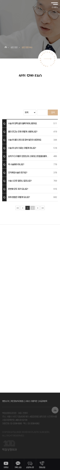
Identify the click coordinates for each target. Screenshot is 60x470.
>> (42, 208)
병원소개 (5, 401)
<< (17, 208)
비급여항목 (43, 401)
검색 (53, 112)
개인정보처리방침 (17, 401)
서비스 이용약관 (31, 401)
